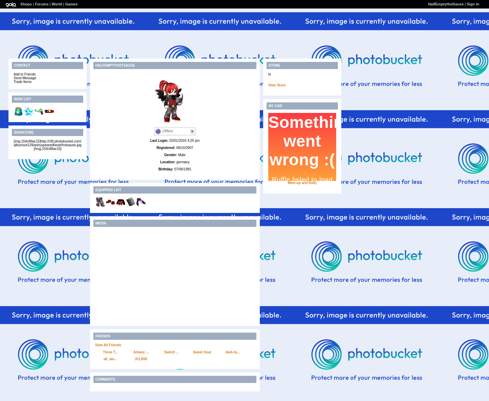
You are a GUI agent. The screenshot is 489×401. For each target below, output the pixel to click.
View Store (277, 85)
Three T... (110, 352)
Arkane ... (140, 352)
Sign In (473, 4)
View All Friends (108, 345)
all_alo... (110, 359)
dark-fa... (232, 352)
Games (71, 4)
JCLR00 (140, 359)
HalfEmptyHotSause (446, 4)
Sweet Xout (202, 352)
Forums (42, 4)
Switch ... (171, 352)
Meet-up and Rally (302, 183)
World (57, 4)
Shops (26, 4)
